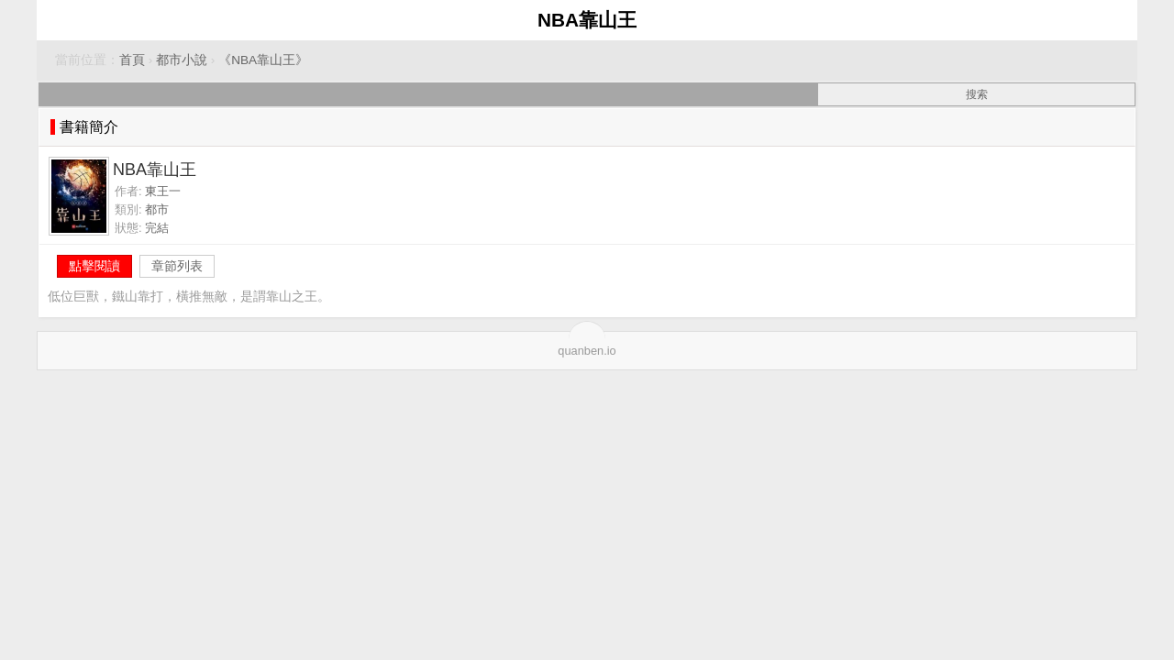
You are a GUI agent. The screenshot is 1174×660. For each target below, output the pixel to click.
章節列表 (177, 265)
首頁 (132, 60)
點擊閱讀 (94, 265)
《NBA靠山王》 (263, 60)
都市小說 (181, 60)
